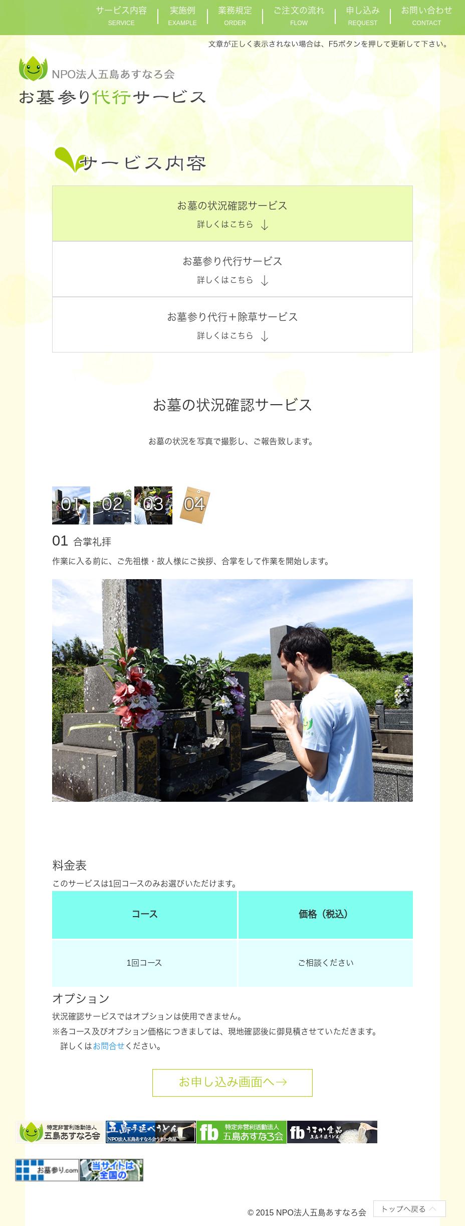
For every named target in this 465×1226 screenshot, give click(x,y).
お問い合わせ (426, 16)
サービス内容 (121, 16)
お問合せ (109, 1046)
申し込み (363, 16)
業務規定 (235, 16)
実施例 (182, 16)
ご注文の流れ (299, 16)
